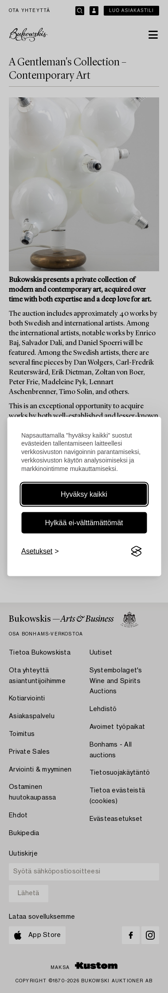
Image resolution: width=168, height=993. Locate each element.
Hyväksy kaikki (84, 494)
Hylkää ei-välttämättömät (84, 523)
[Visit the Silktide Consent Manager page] (136, 551)
